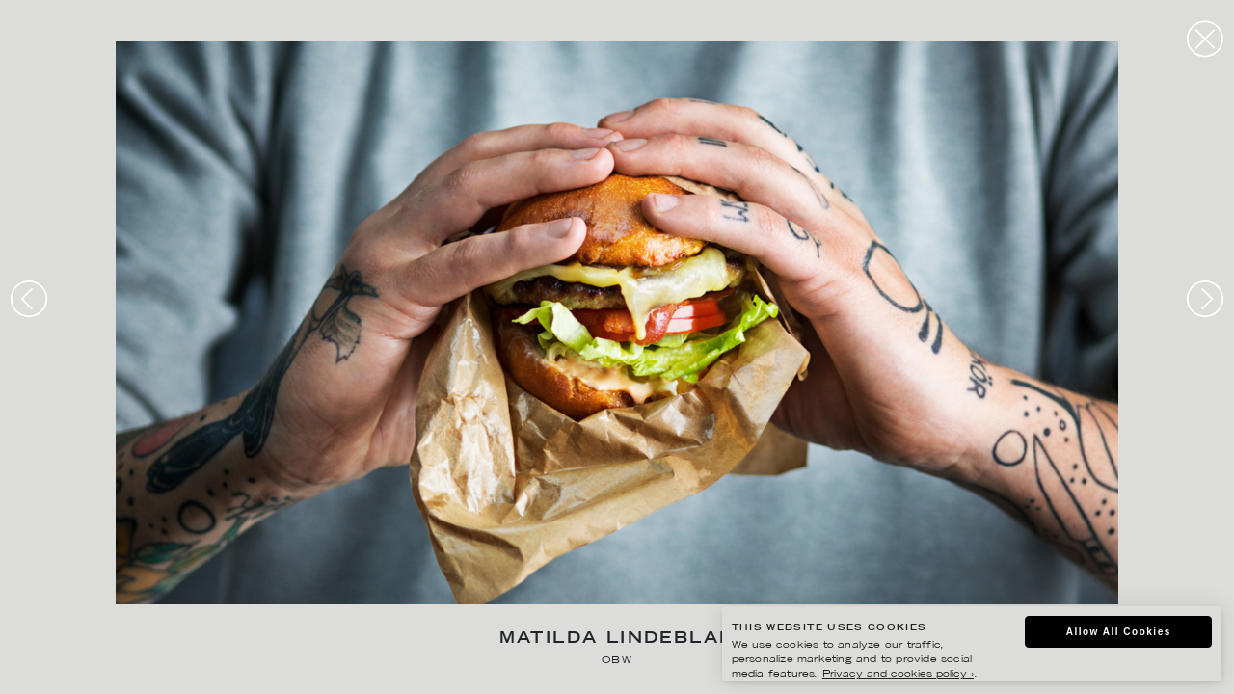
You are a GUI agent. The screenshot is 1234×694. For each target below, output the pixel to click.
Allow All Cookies (1118, 632)
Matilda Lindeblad (617, 639)
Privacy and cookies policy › (898, 674)
